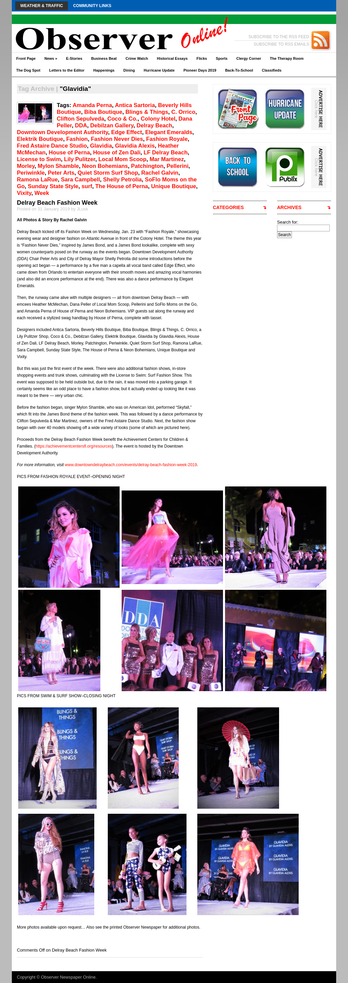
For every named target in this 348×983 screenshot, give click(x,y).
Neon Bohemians (105, 166)
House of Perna (69, 152)
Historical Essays (172, 58)
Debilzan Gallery (111, 125)
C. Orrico (183, 112)
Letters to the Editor (67, 70)
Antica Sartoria (135, 105)
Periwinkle (31, 173)
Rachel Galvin (159, 173)
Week (41, 193)
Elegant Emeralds (169, 132)
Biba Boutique (103, 112)
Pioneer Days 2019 (199, 70)
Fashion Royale (167, 139)
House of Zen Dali (116, 152)
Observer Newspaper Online (68, 977)
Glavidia (101, 146)
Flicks (201, 58)
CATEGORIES (228, 207)
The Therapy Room (287, 58)
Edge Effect (126, 132)
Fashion (77, 139)
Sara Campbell (80, 179)
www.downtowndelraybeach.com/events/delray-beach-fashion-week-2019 (131, 464)
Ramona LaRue (37, 179)
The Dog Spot (28, 70)
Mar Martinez (167, 159)
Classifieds (271, 70)
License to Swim (39, 159)
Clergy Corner (248, 58)
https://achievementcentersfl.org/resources (73, 446)
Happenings (104, 70)
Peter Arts (61, 173)
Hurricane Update (159, 70)
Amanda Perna (92, 105)
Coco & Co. (122, 119)
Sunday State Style (53, 186)
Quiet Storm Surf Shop (108, 173)
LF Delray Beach (166, 152)
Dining (129, 70)
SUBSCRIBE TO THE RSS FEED (279, 36)
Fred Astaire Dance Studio (52, 146)
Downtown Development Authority (62, 132)
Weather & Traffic (41, 5)
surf (86, 186)
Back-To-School (239, 70)
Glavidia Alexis (135, 146)
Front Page (25, 58)
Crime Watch (137, 58)
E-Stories (74, 58)
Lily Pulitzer (79, 159)
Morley (25, 166)
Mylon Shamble (58, 166)
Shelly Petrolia (122, 179)
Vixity (24, 193)
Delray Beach (154, 125)
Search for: (287, 222)
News (50, 58)
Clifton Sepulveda (80, 119)
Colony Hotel (158, 119)
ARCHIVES (289, 207)
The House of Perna (121, 186)
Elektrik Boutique (40, 139)
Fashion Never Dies (117, 139)
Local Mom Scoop (122, 159)
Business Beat (104, 58)
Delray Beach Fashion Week (57, 202)
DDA (81, 125)
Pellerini (178, 166)
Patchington (147, 166)
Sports (222, 58)
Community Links (92, 5)
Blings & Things (146, 112)
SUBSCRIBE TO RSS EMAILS (281, 44)
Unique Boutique (173, 186)
